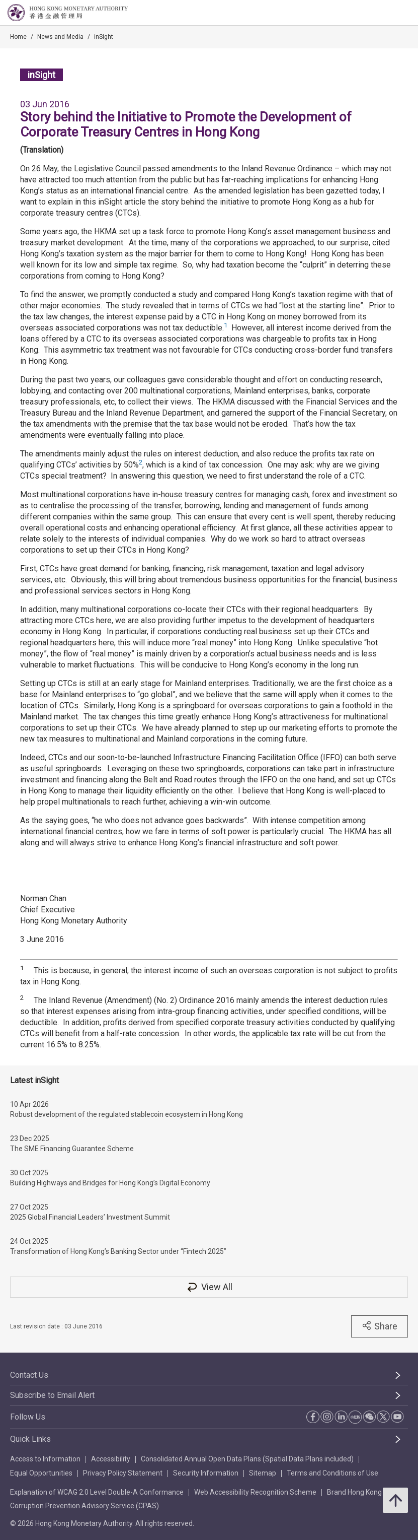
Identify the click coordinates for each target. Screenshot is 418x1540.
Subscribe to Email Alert (52, 1395)
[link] (384, 13)
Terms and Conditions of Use (332, 1473)
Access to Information (45, 1459)
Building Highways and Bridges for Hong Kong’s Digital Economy (110, 1183)
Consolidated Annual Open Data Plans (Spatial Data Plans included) (247, 1459)
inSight (103, 36)
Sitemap (262, 1473)
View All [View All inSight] (209, 1287)
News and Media (60, 36)
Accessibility (110, 1459)
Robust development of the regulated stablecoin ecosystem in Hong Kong (126, 1114)
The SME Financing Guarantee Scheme (72, 1149)
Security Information (205, 1473)
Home (18, 36)
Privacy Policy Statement (122, 1473)
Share (379, 1325)
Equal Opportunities (41, 1473)
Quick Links (30, 1439)
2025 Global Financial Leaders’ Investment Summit (90, 1217)
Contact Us (29, 1375)
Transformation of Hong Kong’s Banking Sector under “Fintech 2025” (118, 1251)
